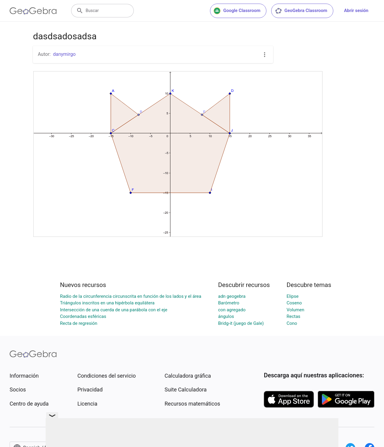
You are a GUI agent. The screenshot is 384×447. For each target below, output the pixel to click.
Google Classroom (237, 10)
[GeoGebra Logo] (33, 10)
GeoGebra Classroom (301, 10)
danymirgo (64, 54)
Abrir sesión (356, 10)
